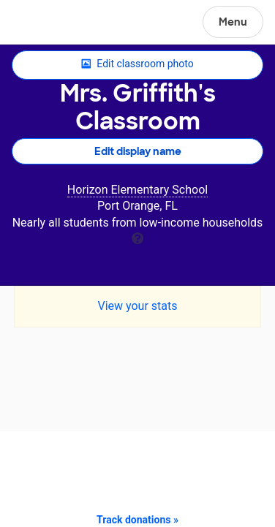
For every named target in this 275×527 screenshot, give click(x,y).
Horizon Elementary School (137, 190)
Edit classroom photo (137, 64)
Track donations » (137, 520)
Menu (233, 22)
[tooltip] (137, 237)
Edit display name (137, 151)
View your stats (137, 306)
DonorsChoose (46, 23)
